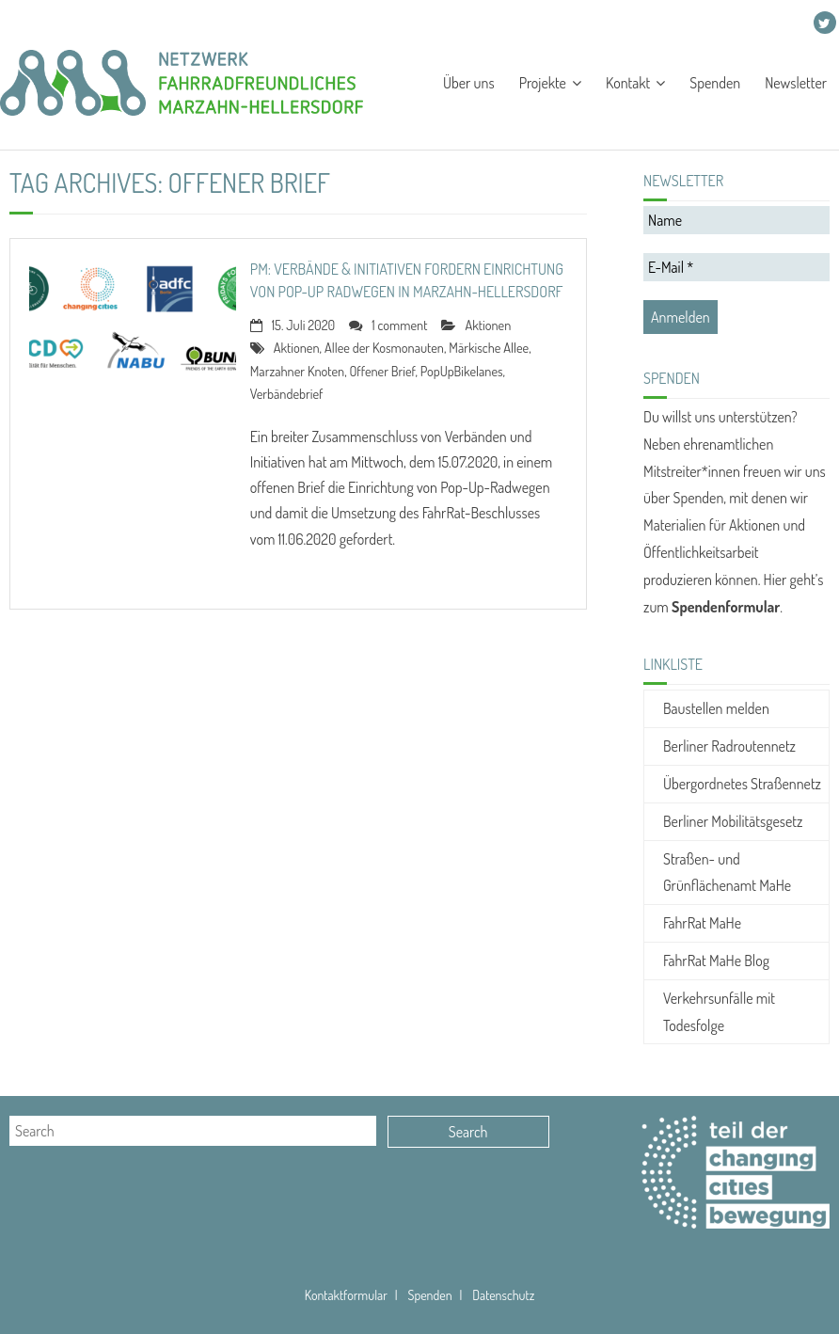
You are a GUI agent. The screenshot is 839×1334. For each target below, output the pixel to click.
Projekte (108, 23)
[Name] (736, 220)
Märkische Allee (489, 347)
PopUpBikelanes (461, 370)
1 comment (399, 324)
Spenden (274, 23)
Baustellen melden (716, 708)
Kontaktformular (346, 1295)
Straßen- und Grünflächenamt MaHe (727, 873)
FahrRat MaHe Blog (716, 960)
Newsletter (352, 23)
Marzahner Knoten (297, 370)
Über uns (36, 23)
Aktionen (488, 324)
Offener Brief (382, 370)
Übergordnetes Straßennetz (742, 783)
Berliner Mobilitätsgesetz (732, 821)
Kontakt (190, 23)
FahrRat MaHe (702, 922)
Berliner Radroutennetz (729, 746)
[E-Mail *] (736, 267)
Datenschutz (503, 1295)
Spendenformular (726, 606)
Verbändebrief (287, 393)
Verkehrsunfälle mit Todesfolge (719, 1012)
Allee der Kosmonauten (384, 347)
